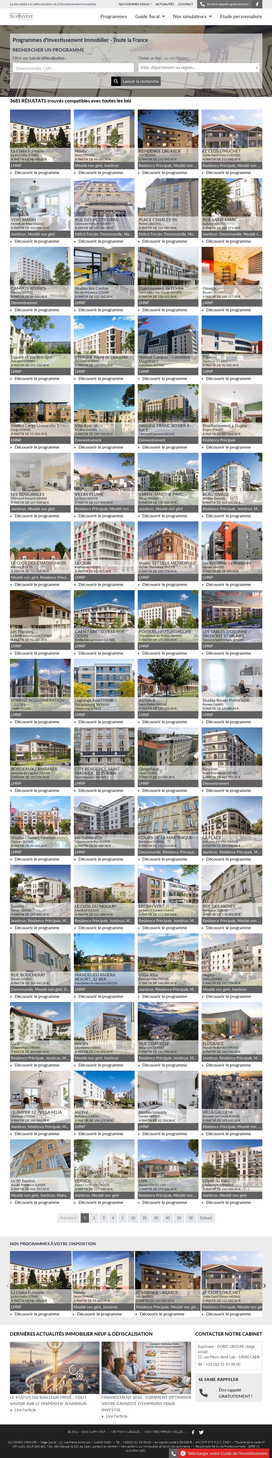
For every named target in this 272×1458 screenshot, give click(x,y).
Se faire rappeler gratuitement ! (224, 4)
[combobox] (73, 67)
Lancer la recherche (135, 81)
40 (167, 1218)
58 (190, 1218)
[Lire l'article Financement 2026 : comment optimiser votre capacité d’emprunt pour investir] (146, 1368)
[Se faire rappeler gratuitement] (173, 1453)
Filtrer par (39, 58)
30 (156, 1218)
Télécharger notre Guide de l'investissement (223, 1453)
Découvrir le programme (34, 172)
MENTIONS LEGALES (125, 1432)
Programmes (114, 16)
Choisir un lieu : (164, 58)
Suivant (206, 1218)
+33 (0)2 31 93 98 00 (223, 1364)
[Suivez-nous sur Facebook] (257, 4)
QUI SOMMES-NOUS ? (135, 4)
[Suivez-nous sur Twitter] (201, 1432)
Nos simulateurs (192, 16)
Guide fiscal (150, 16)
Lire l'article (23, 1409)
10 (133, 1218)
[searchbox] (40, 67)
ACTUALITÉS (165, 4)
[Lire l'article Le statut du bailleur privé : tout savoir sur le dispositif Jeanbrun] (54, 1368)
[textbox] (198, 67)
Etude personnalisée (241, 16)
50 (179, 1218)
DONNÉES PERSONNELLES (164, 1432)
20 (144, 1218)
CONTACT (185, 4)
